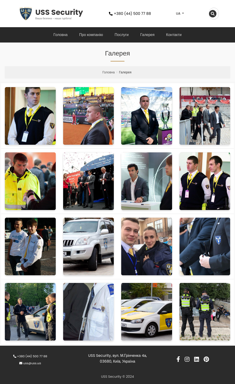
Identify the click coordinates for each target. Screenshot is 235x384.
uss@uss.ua (30, 363)
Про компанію (91, 34)
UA (178, 13)
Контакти (174, 34)
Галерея (147, 34)
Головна (60, 34)
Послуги (121, 34)
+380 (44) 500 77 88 (30, 356)
